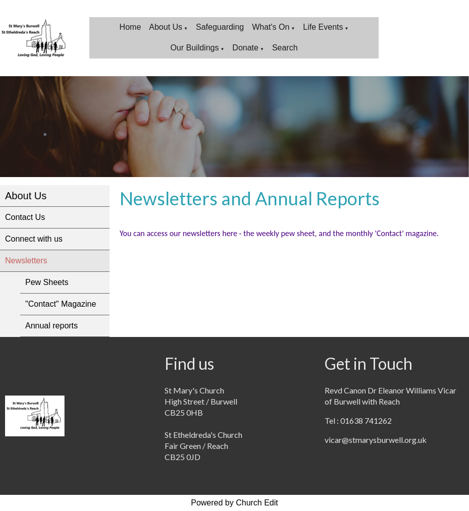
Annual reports (51, 325)
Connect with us (34, 239)
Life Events (323, 27)
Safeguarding (220, 27)
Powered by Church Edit (234, 502)
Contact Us (25, 217)
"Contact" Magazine (60, 304)
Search (285, 47)
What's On (270, 27)
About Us (165, 27)
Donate (245, 47)
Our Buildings (194, 47)
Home (130, 27)
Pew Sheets (46, 282)
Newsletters (26, 260)
